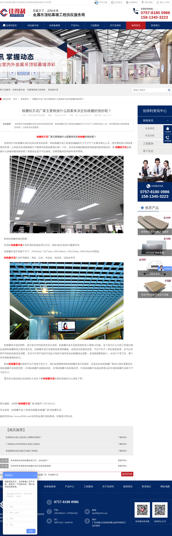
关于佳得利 (115, 25)
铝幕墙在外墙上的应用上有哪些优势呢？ (24, 437)
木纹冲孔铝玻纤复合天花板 (155, 294)
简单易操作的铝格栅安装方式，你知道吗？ (30, 460)
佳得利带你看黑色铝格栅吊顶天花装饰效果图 (31, 466)
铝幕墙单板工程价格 (36, 90)
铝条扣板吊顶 (19, 90)
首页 (15, 99)
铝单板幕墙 (54, 25)
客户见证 (148, 151)
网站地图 (149, 2)
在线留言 (118, 2)
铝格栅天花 (53, 475)
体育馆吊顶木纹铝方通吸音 (155, 231)
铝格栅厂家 (42, 475)
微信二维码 (165, 2)
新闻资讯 (136, 25)
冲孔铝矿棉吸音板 (155, 252)
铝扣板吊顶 (33, 25)
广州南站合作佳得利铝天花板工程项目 (23, 444)
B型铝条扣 (154, 273)
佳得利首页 (10, 25)
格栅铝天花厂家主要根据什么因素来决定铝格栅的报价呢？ (58, 99)
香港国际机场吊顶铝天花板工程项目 (22, 451)
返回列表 (127, 474)
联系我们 (155, 25)
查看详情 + (123, 460)
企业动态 (150, 128)
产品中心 (75, 25)
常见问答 (150, 135)
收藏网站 (133, 2)
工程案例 (94, 25)
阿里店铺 (102, 2)
